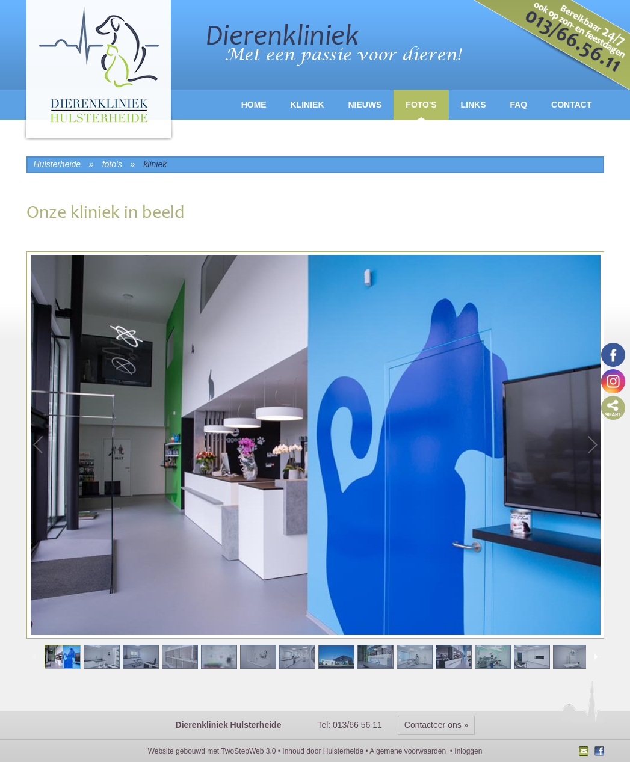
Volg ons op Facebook (613, 355)
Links (473, 104)
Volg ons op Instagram (613, 381)
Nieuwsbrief (585, 752)
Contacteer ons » (436, 725)
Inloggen (468, 751)
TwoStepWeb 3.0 (248, 751)
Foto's (421, 104)
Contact (571, 104)
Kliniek (307, 104)
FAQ (518, 104)
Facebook (597, 752)
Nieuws (364, 104)
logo (98, 72)
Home (254, 104)
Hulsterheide (343, 751)
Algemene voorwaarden (407, 751)
